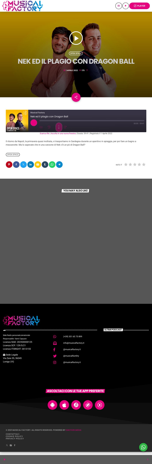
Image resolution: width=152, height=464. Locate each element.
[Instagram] (11, 449)
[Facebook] (14, 449)
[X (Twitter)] (7, 449)
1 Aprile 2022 (71, 71)
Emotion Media (73, 433)
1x (58, 130)
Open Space (75, 54)
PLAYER (139, 5)
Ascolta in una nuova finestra (63, 137)
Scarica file (44, 137)
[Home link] (22, 6)
